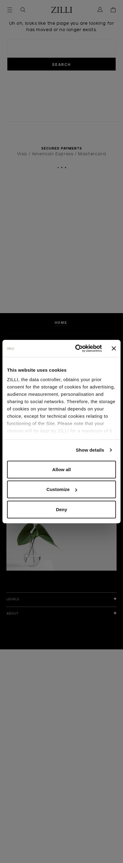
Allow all (61, 469)
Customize (62, 489)
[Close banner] (114, 348)
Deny (61, 509)
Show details (90, 450)
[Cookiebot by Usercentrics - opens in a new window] (76, 348)
